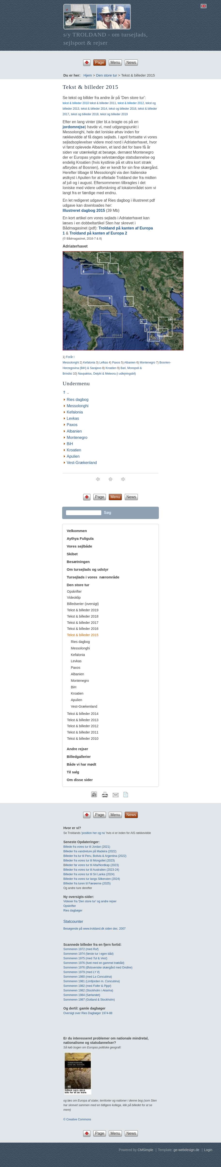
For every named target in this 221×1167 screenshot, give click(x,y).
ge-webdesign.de (186, 1150)
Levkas (73, 418)
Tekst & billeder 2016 (82, 629)
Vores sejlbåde (79, 546)
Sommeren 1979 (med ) (81, 972)
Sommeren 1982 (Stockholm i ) (88, 990)
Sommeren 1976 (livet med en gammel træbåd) (93, 963)
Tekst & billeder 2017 (82, 623)
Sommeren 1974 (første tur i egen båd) (88, 953)
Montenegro (147, 362)
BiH (70, 444)
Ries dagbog (77, 400)
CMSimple (145, 1150)
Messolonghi (77, 406)
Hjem (87, 75)
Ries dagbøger (72, 910)
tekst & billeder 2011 (103, 103)
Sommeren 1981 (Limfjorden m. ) (91, 981)
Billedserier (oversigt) (83, 604)
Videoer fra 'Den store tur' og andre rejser (90, 901)
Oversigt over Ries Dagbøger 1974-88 (87, 1013)
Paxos (116, 362)
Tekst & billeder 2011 (82, 732)
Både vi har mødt (81, 764)
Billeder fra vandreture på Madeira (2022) (89, 851)
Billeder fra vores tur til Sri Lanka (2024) (88, 874)
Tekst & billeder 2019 (82, 610)
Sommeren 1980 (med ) (87, 976)
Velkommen (77, 531)
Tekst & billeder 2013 (82, 720)
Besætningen (78, 562)
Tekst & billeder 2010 (82, 738)
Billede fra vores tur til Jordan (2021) (86, 846)
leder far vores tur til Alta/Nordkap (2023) (92, 865)
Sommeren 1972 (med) (80, 949)
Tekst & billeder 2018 (82, 616)
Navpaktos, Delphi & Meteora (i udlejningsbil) (107, 373)
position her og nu (93, 833)
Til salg (73, 772)
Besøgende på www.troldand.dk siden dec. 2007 (94, 928)
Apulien (73, 456)
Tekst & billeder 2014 (82, 714)
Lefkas (103, 362)
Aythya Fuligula (81, 538)
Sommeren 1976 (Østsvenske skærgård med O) (97, 967)
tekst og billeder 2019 (114, 114)
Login (208, 1150)
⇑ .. (66, 392)
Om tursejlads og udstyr (88, 569)
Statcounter (73, 921)
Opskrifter (74, 591)
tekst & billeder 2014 (94, 108)
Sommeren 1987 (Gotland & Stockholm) (89, 999)
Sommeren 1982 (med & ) (87, 986)
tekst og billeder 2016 (122, 108)
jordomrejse (74, 127)
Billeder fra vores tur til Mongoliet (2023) (89, 860)
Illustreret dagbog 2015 (84, 210)
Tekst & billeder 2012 (82, 726)
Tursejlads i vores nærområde (93, 577)
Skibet (72, 554)
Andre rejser (77, 749)
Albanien (130, 362)
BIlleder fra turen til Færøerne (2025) (86, 883)
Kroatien (110, 368)
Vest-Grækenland (82, 463)
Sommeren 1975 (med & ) (85, 958)
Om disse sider (80, 780)
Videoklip (74, 597)
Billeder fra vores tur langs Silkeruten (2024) (91, 879)
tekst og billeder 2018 (85, 114)
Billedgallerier (79, 756)
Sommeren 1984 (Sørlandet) (81, 995)
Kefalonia (89, 362)
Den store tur (106, 75)
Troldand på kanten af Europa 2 (98, 233)
